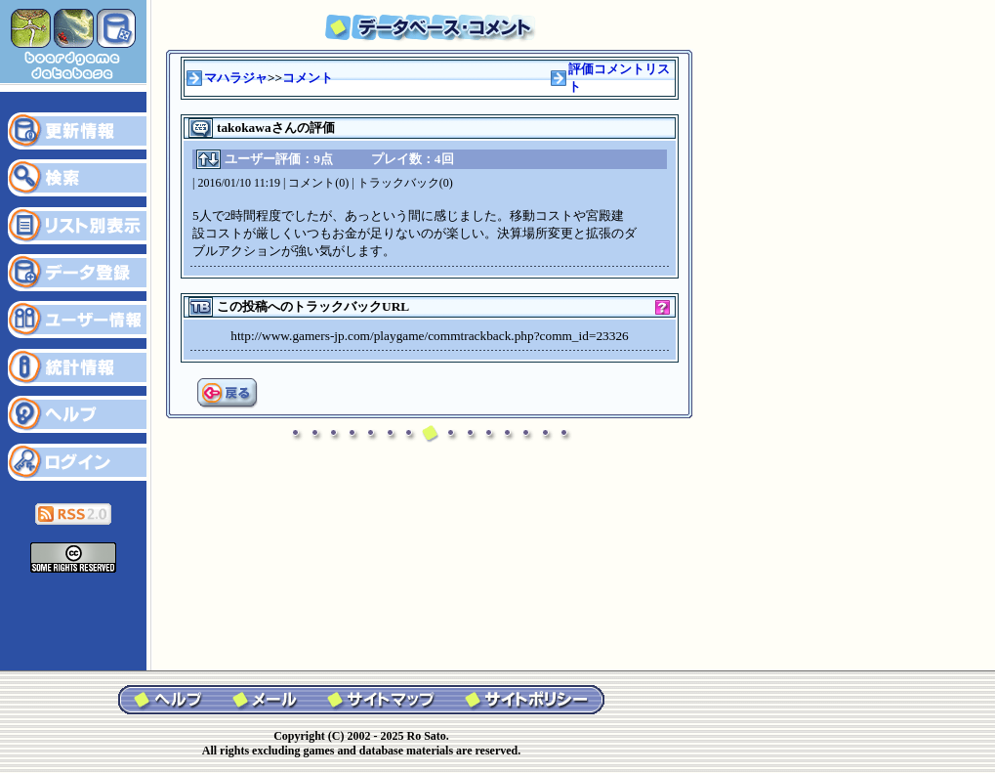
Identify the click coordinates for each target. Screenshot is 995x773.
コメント (307, 77)
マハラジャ (236, 77)
